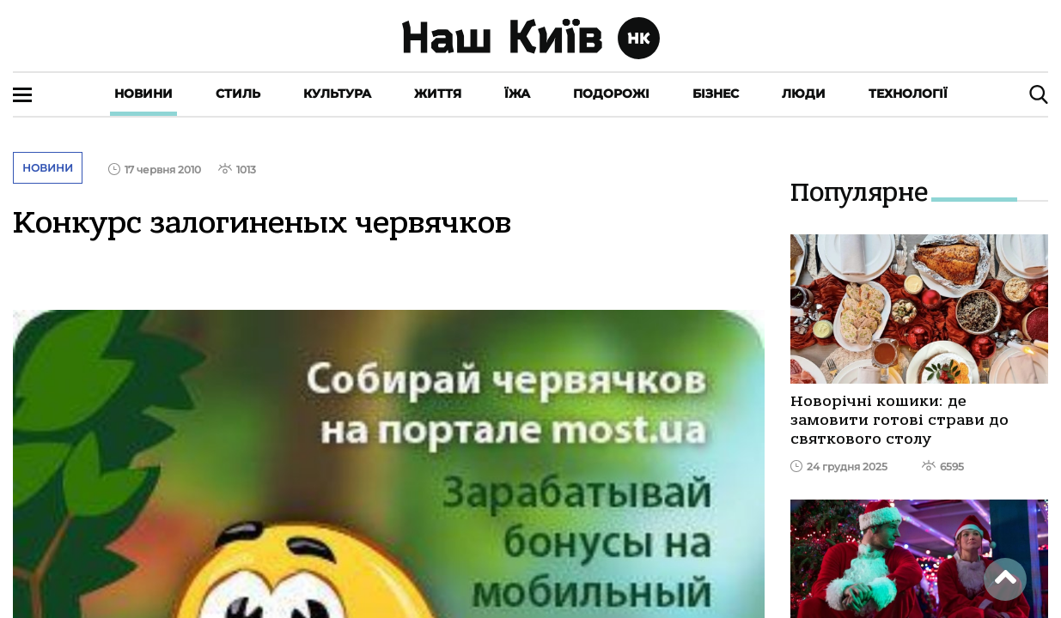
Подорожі (611, 93)
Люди (804, 93)
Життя (437, 93)
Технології (908, 93)
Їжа (517, 93)
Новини (143, 93)
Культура (337, 93)
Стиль (238, 93)
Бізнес (715, 93)
